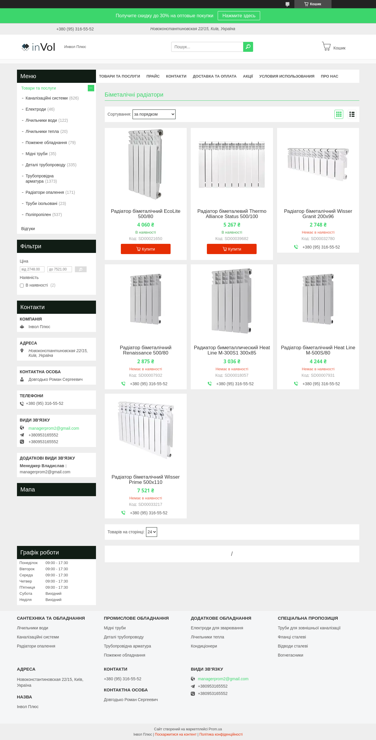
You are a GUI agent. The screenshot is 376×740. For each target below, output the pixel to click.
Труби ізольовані (41, 203)
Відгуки (28, 228)
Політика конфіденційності (221, 734)
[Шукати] (248, 47)
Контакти (176, 76)
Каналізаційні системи (47, 98)
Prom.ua (215, 729)
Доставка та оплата (214, 76)
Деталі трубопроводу (46, 164)
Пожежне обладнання (46, 142)
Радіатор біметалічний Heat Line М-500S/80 (318, 350)
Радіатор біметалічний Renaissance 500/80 (145, 350)
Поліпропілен (38, 214)
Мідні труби (37, 153)
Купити (148, 249)
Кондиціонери (204, 646)
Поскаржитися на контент (175, 734)
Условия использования (286, 76)
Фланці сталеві (292, 637)
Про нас (329, 76)
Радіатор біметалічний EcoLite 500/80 (146, 214)
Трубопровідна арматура (40, 179)
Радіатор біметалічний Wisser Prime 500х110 (145, 480)
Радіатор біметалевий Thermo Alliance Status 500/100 (231, 214)
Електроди (36, 109)
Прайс (153, 76)
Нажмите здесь (238, 15)
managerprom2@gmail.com (54, 428)
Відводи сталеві (293, 646)
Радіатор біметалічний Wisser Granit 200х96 (318, 214)
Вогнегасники (290, 655)
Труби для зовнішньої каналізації (309, 628)
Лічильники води (41, 120)
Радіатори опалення (45, 192)
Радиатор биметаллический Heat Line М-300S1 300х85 (232, 350)
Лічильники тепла (42, 131)
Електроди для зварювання (217, 628)
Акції (248, 76)
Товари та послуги (119, 76)
